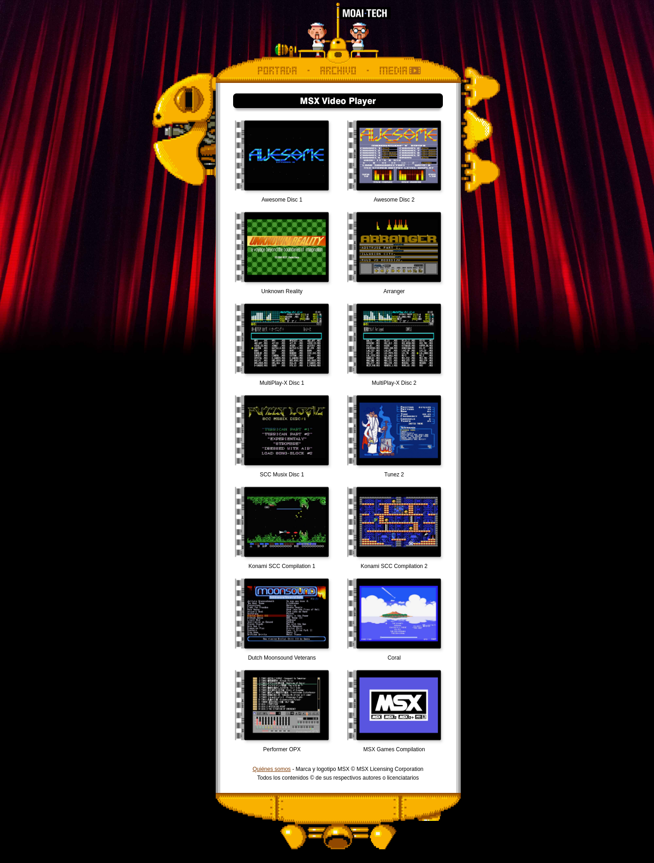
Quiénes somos (271, 769)
